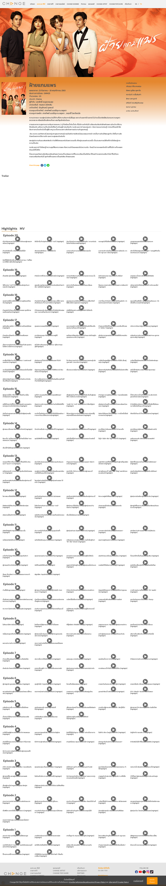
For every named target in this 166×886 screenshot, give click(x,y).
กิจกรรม (83, 4)
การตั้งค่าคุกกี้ (138, 881)
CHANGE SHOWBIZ (73, 4)
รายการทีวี (50, 4)
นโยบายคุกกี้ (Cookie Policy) (119, 882)
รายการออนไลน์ (60, 4)
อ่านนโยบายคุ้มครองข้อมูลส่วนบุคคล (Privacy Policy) (87, 882)
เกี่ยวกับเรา (128, 4)
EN (136, 4)
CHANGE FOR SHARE (116, 4)
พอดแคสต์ (91, 4)
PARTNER (80, 873)
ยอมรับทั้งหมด (152, 880)
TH (141, 4)
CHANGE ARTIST (102, 4)
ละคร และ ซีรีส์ (41, 4)
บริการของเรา (82, 870)
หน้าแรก (32, 4)
